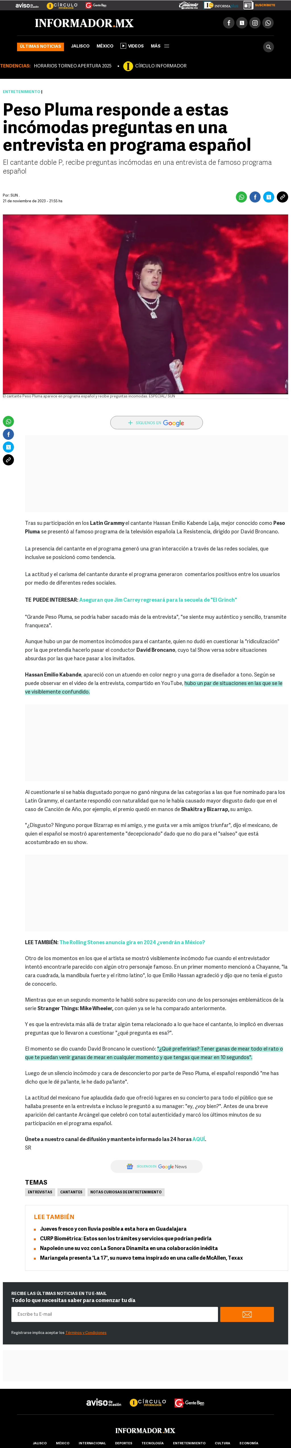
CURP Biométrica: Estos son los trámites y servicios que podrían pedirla (126, 1239)
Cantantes (71, 1192)
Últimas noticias (40, 47)
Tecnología (153, 1443)
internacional (92, 1443)
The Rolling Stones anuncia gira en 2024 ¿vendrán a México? (132, 943)
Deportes (123, 1443)
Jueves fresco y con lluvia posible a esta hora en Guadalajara (113, 1229)
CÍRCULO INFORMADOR (160, 66)
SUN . (15, 195)
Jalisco (80, 46)
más (160, 46)
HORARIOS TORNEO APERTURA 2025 (72, 66)
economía (249, 1443)
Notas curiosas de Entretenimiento (126, 1192)
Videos (132, 46)
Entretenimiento (21, 92)
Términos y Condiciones (86, 1333)
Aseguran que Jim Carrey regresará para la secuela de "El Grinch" (158, 600)
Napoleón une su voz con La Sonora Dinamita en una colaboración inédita (129, 1248)
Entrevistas (40, 1192)
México (105, 46)
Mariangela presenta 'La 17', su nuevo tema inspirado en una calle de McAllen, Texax (141, 1258)
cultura (222, 1443)
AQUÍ (198, 1139)
